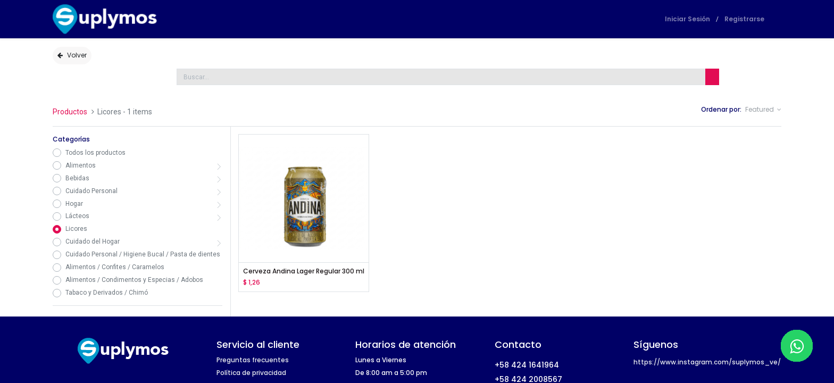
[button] (763, 110)
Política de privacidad (251, 372)
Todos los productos (95, 152)
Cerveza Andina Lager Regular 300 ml (303, 271)
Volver (72, 55)
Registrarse (744, 18)
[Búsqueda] (712, 77)
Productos (70, 111)
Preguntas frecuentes (252, 359)
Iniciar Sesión (687, 18)
